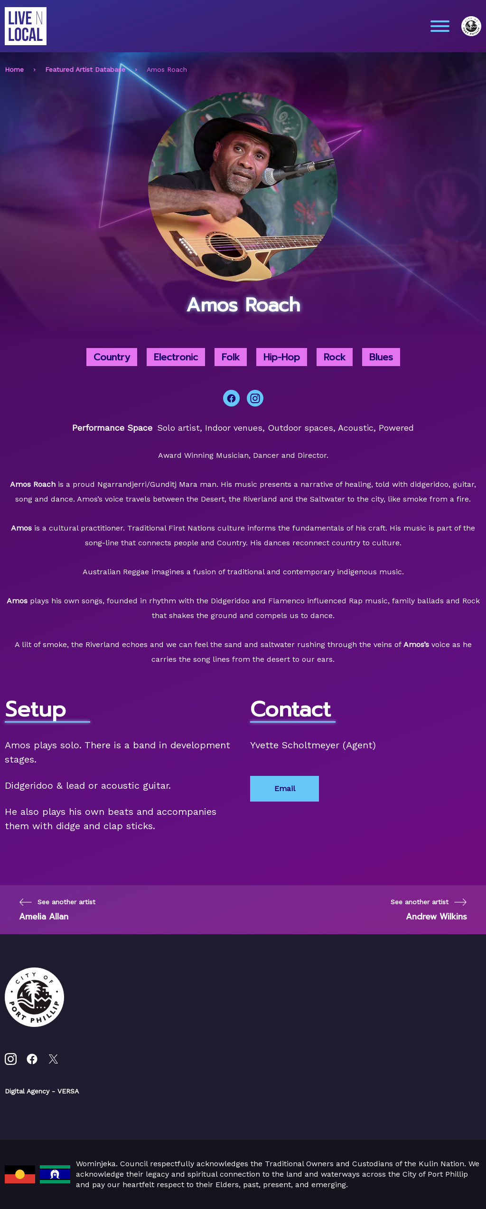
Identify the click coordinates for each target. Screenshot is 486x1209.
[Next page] (429, 910)
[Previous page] (57, 910)
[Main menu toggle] (440, 26)
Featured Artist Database (85, 69)
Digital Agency (27, 1091)
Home (14, 69)
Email (284, 788)
